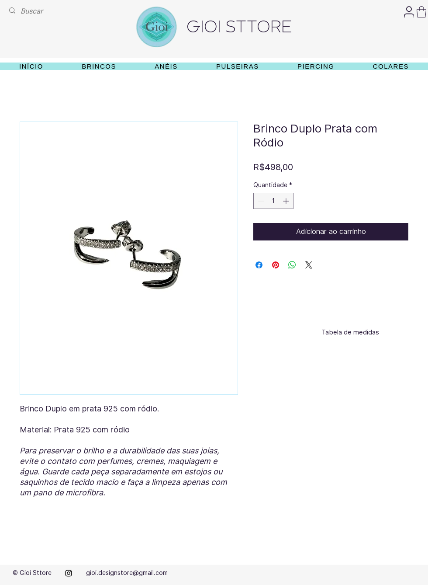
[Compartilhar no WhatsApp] (292, 265)
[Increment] (286, 201)
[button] (421, 11)
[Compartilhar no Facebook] (259, 265)
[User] (409, 11)
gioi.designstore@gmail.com (127, 572)
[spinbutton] (273, 201)
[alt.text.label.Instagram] (68, 573)
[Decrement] (260, 201)
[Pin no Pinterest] (275, 265)
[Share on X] (309, 265)
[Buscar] (33, 11)
